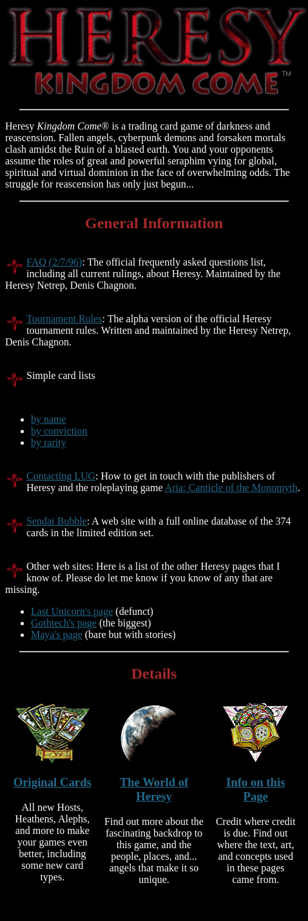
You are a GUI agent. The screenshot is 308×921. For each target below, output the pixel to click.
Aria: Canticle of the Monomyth (231, 487)
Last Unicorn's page (72, 611)
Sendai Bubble (56, 521)
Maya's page (56, 634)
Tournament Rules (64, 318)
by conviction (59, 430)
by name (48, 419)
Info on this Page (255, 789)
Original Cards (52, 782)
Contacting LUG (60, 475)
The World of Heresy (154, 789)
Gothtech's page (64, 622)
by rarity (48, 442)
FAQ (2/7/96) (54, 262)
